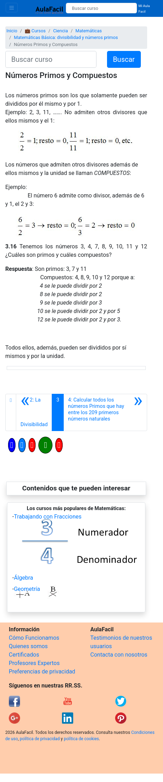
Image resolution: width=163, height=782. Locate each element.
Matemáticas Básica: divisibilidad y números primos (66, 37)
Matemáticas (88, 30)
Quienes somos (28, 646)
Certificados (24, 654)
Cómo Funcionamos (34, 637)
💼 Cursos (35, 30)
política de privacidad (39, 738)
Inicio (11, 30)
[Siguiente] (105, 412)
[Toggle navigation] (12, 7)
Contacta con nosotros (119, 654)
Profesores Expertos (34, 663)
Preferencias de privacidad (42, 671)
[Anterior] (34, 412)
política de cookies (81, 738)
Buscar (124, 59)
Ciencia (60, 30)
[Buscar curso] (101, 8)
